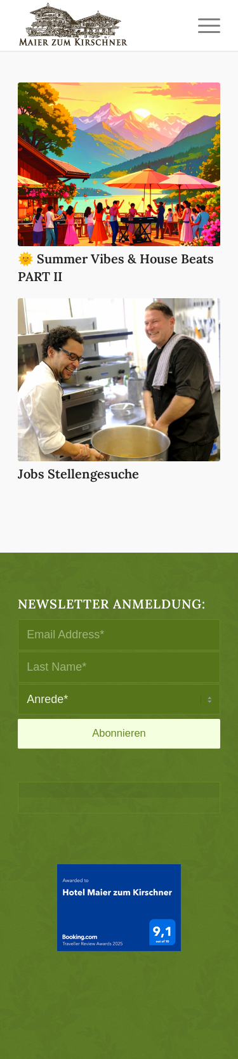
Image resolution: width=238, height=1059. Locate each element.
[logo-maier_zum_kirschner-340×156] (99, 25)
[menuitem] (202, 25)
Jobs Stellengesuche (78, 474)
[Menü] (202, 25)
